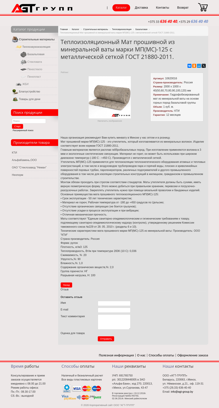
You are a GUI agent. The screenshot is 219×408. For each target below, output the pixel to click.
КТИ (14, 152)
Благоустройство (26, 92)
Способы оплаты (161, 355)
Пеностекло (31, 69)
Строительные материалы (33, 39)
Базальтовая (32, 54)
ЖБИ (22, 84)
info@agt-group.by (182, 391)
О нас (141, 355)
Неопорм (17, 174)
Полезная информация (116, 355)
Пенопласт (30, 77)
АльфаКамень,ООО (24, 160)
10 (112, 332)
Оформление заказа (192, 355)
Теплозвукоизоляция (32, 47)
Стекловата (31, 62)
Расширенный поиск (23, 130)
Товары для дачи (26, 99)
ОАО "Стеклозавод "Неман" (29, 167)
